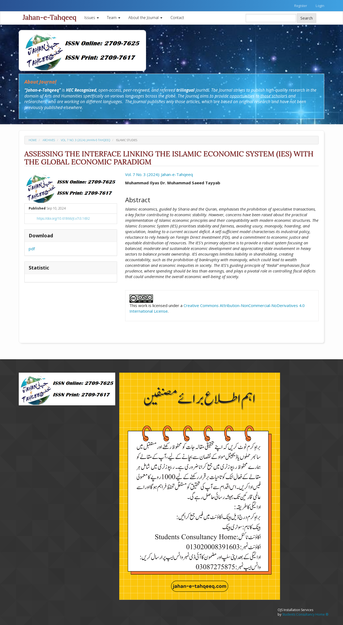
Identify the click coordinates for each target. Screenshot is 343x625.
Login (320, 5)
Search (306, 18)
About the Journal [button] (145, 17)
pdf (32, 248)
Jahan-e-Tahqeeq (49, 17)
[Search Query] (271, 18)
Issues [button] (91, 17)
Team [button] (113, 17)
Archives (49, 140)
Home (33, 140)
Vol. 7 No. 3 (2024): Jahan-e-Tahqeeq (85, 140)
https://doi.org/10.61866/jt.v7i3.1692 (63, 218)
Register (300, 5)
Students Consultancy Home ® (305, 614)
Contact (177, 17)
